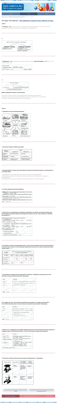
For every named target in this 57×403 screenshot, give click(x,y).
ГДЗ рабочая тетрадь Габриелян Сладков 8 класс (16, 16)
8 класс (28, 13)
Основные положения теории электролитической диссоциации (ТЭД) (41, 390)
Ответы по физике (49, 396)
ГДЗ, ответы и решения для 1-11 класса (32, 396)
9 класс (46, 13)
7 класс (10, 13)
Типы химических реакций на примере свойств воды (15, 390)
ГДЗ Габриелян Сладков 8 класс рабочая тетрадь (36, 21)
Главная (3, 16)
